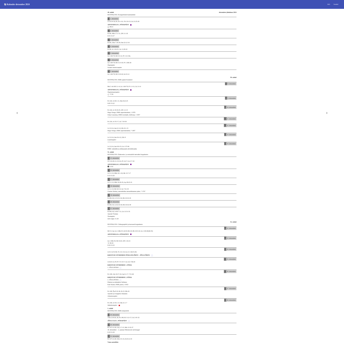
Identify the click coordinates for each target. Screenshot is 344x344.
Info (328, 4)
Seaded (336, 4)
